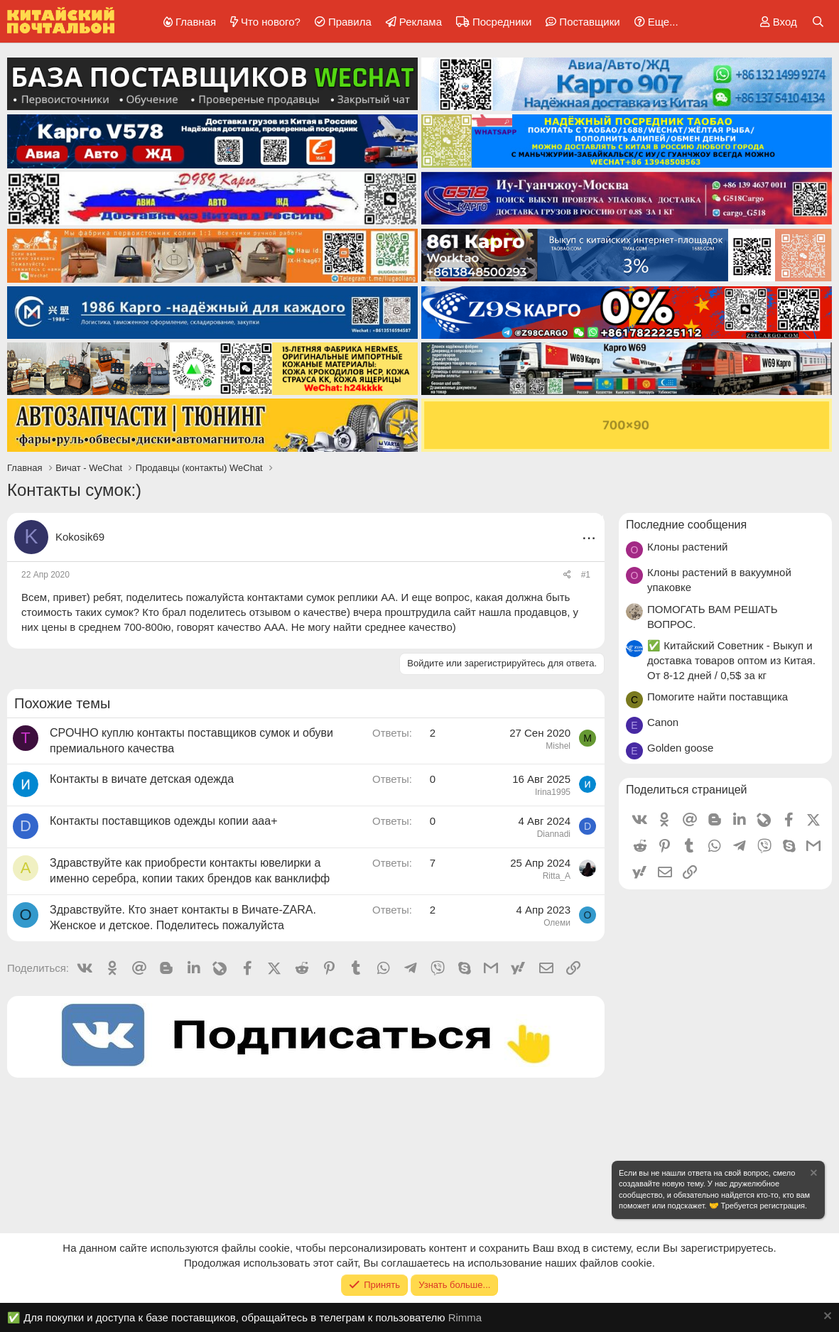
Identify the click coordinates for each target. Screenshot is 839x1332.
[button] (654, 22)
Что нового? (271, 22)
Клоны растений (687, 547)
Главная (195, 22)
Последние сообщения (686, 525)
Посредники (501, 22)
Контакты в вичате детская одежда (142, 779)
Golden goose (680, 748)
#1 (585, 575)
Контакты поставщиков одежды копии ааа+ (163, 821)
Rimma (465, 1317)
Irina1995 (552, 792)
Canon (662, 722)
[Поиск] (818, 22)
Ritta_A (556, 876)
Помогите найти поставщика (717, 697)
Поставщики (589, 22)
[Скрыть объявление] (812, 1174)
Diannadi (553, 834)
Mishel (558, 746)
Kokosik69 (79, 537)
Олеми (556, 923)
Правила (350, 22)
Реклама (420, 22)
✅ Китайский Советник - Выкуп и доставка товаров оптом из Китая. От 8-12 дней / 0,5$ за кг (731, 660)
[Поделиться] (567, 575)
